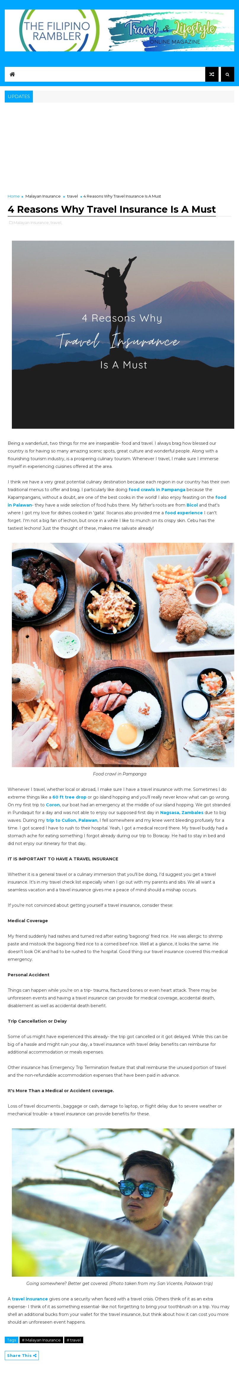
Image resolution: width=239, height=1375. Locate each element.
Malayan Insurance (43, 196)
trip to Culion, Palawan (71, 820)
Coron (53, 805)
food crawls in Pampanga (157, 489)
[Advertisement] (119, 148)
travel (72, 196)
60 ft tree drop (69, 797)
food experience (184, 512)
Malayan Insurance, (32, 222)
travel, (56, 222)
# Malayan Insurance (41, 1340)
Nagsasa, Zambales (181, 812)
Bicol (192, 505)
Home (14, 196)
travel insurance (30, 1299)
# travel (74, 1340)
